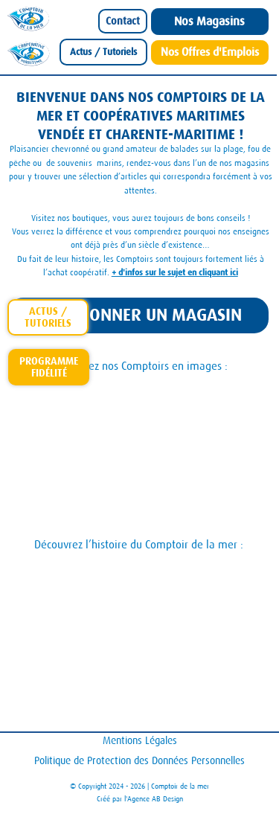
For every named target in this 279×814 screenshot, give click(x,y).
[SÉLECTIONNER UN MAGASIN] (139, 315)
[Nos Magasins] (210, 21)
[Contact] (122, 21)
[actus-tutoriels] (48, 317)
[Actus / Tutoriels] (103, 52)
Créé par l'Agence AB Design (140, 799)
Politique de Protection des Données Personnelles (139, 760)
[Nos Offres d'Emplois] (210, 52)
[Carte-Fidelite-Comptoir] (48, 367)
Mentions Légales (140, 740)
